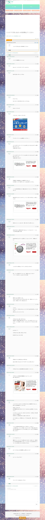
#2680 (37, 453)
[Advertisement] (22, 23)
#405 (37, 185)
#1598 (37, 365)
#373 (37, 111)
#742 (37, 304)
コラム (31, 6)
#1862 (37, 400)
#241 (37, 42)
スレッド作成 (14, 6)
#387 (37, 151)
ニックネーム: (9, 488)
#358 (37, 63)
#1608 (37, 372)
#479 (37, 226)
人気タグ (27, 10)
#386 (37, 141)
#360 (37, 70)
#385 (37, 134)
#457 (37, 219)
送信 (36, 504)
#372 (37, 104)
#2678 (37, 446)
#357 (37, 56)
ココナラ (37, 38)
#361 (37, 95)
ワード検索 (18, 10)
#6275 (37, 476)
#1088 (37, 326)
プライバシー (35, 10)
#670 (37, 294)
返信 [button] (35, 42)
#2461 (37, 434)
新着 (9, 10)
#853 (37, 315)
